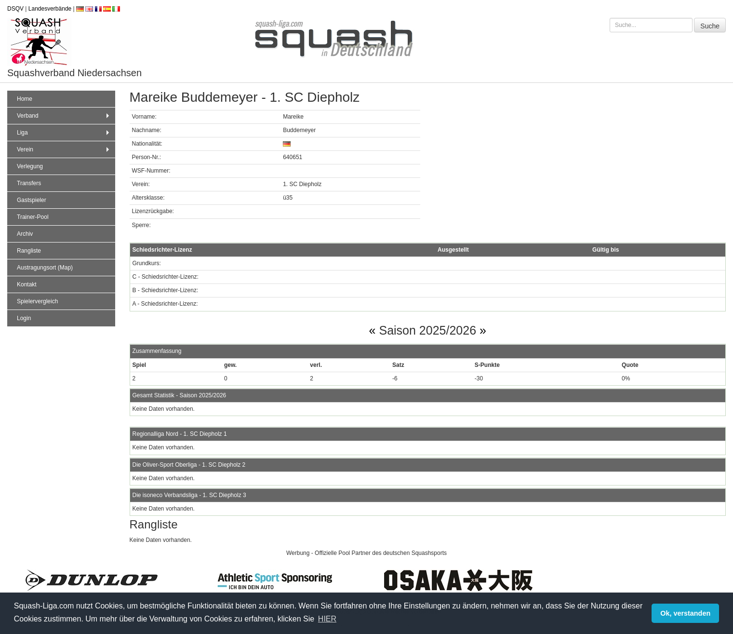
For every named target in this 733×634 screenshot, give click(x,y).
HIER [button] (327, 619)
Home (24, 98)
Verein (64, 149)
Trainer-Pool (33, 217)
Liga (64, 132)
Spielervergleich (37, 301)
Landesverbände (49, 8)
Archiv (25, 233)
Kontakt (27, 284)
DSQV (15, 8)
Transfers (29, 183)
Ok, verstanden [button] (685, 613)
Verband (64, 115)
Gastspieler (31, 200)
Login (24, 318)
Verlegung (30, 166)
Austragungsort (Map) (45, 267)
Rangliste (29, 250)
